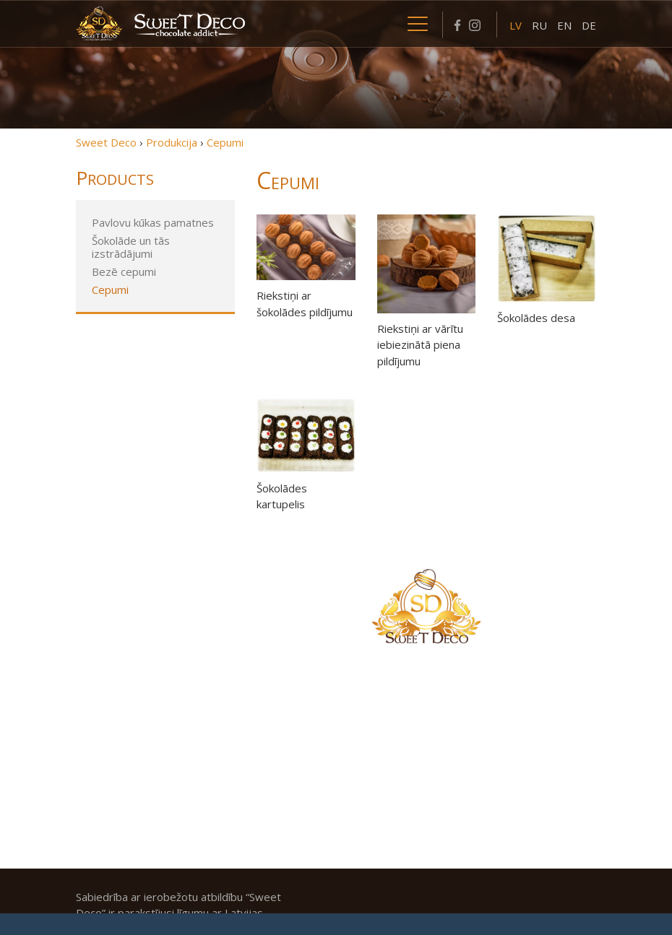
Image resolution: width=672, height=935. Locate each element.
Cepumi (110, 289)
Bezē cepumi (124, 271)
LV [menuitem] (515, 25)
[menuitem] (515, 25)
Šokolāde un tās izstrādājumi (131, 247)
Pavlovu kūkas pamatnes (153, 222)
